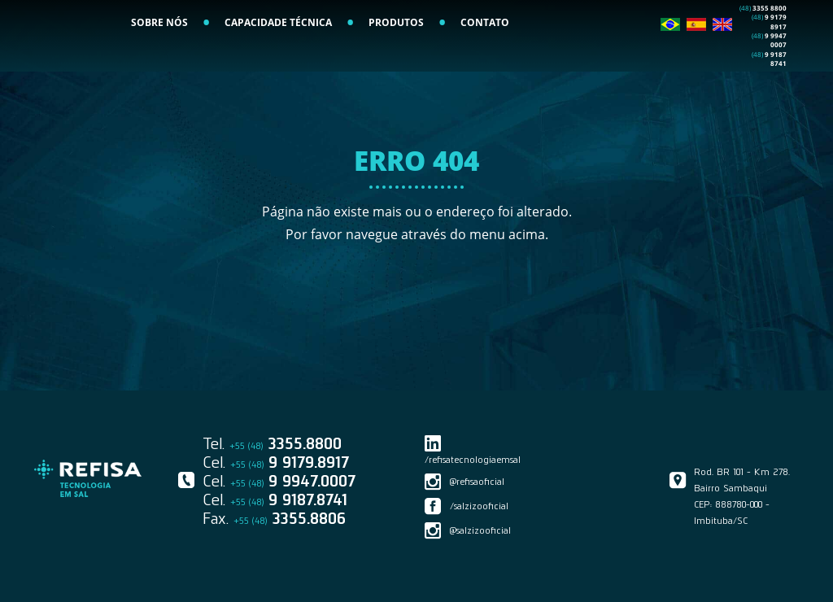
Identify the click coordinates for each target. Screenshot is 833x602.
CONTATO (484, 61)
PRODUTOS (396, 61)
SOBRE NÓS (159, 61)
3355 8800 (763, 45)
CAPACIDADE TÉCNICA (278, 61)
